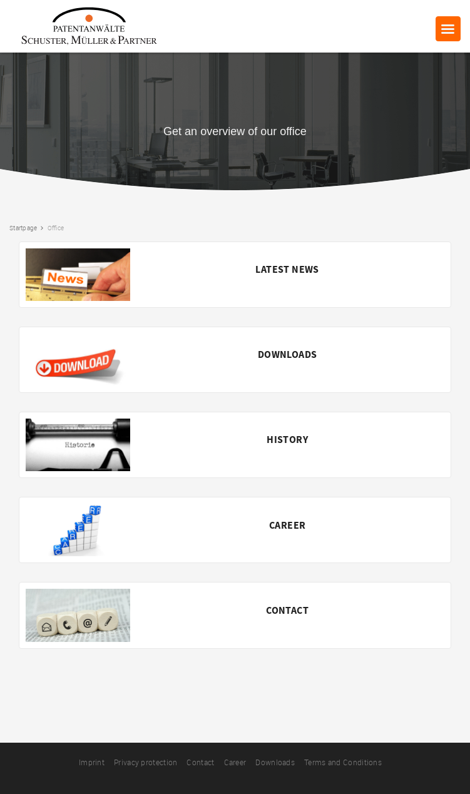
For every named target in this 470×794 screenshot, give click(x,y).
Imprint (92, 762)
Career (235, 762)
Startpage (23, 228)
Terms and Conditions (343, 762)
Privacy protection (145, 762)
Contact (200, 762)
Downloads (275, 762)
